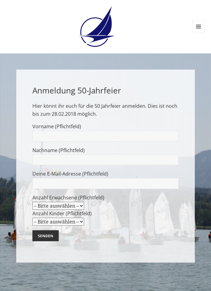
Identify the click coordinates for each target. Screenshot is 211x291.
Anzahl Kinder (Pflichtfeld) (62, 224)
